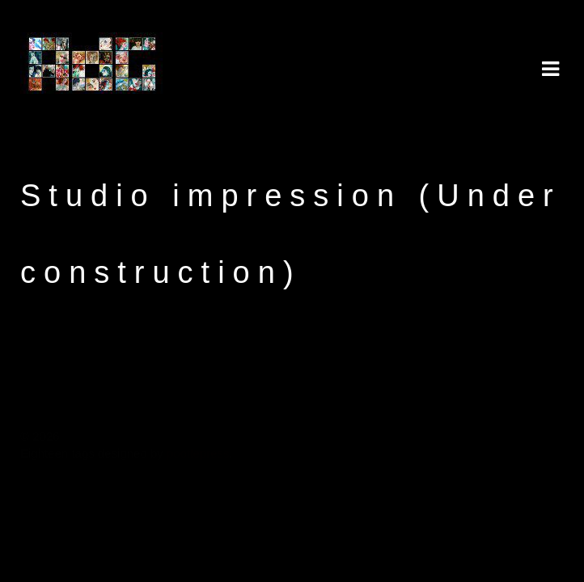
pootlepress (198, 453)
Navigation (550, 69)
